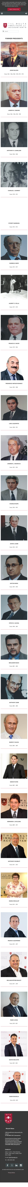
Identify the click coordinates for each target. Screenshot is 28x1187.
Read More (21, 6)
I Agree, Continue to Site (14, 9)
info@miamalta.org (13, 1157)
